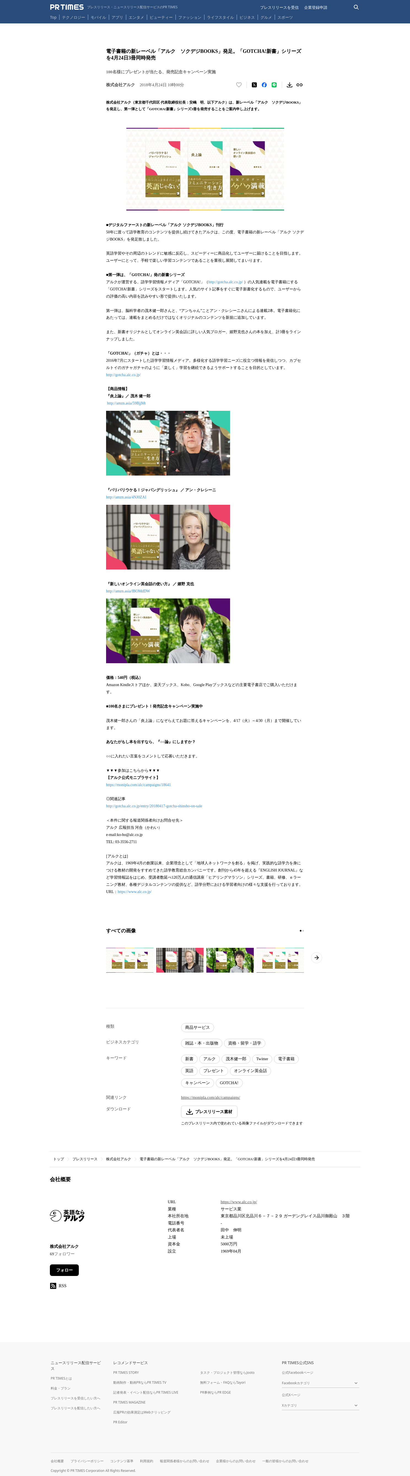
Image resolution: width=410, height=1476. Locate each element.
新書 (189, 1059)
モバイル (98, 17)
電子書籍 (286, 1059)
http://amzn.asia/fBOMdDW (128, 591)
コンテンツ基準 (121, 1461)
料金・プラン (61, 1388)
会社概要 (57, 1461)
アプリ (117, 17)
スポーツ (285, 17)
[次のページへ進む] (316, 957)
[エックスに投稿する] (254, 84)
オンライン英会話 (250, 1070)
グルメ (266, 17)
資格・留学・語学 (244, 1043)
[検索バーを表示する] (356, 7)
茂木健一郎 (236, 1059)
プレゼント (213, 1070)
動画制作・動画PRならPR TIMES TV (139, 1382)
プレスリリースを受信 (279, 7)
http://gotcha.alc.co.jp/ (225, 282)
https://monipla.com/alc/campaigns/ (210, 1097)
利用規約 (146, 1461)
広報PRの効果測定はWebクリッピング (142, 1412)
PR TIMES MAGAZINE (129, 1402)
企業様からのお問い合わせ (236, 1461)
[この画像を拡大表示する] (129, 960)
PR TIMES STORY (126, 1372)
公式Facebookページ (297, 1372)
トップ (58, 1159)
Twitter (262, 1059)
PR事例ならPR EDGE (215, 1392)
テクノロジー (73, 17)
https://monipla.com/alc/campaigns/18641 (138, 785)
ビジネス (247, 17)
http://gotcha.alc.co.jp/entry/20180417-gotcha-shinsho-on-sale (154, 806)
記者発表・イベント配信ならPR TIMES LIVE (145, 1392)
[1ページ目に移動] (300, 931)
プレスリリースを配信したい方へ (75, 1408)
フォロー (64, 1270)
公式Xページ (291, 1395)
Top (53, 17)
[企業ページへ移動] (67, 1217)
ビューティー (161, 17)
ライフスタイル (220, 17)
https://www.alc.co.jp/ (135, 892)
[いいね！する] (238, 84)
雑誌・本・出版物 (201, 1043)
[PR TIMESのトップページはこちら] (114, 7)
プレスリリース (85, 1159)
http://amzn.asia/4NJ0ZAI (126, 497)
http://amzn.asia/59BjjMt (126, 403)
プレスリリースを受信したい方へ (75, 1398)
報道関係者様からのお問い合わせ (184, 1461)
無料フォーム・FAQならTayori (223, 1382)
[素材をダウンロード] (289, 84)
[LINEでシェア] (274, 84)
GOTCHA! (229, 1083)
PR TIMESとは (61, 1378)
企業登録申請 (315, 7)
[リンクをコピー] (299, 84)
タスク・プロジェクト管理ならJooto (227, 1372)
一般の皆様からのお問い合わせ (285, 1461)
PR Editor (120, 1422)
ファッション (189, 17)
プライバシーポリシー (87, 1461)
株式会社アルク (118, 1159)
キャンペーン (197, 1083)
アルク (209, 1059)
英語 (189, 1070)
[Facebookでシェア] (264, 84)
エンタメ (136, 17)
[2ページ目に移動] (303, 931)
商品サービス (197, 1027)
